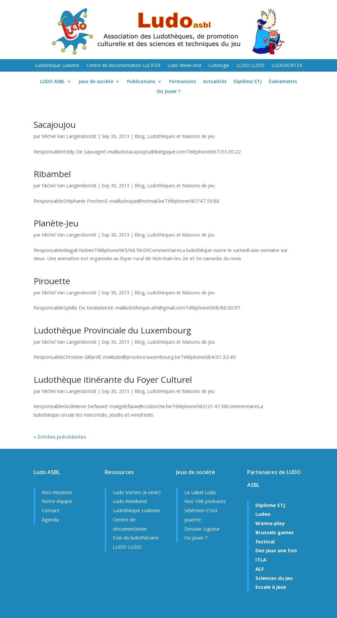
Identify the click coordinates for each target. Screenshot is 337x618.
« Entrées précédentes (60, 436)
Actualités (214, 81)
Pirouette (52, 281)
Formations (182, 81)
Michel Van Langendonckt (69, 136)
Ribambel (52, 174)
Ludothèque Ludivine (57, 65)
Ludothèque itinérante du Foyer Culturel (113, 379)
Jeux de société (96, 81)
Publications (141, 81)
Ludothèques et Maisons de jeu (181, 136)
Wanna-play (270, 523)
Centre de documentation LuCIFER (123, 65)
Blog (139, 136)
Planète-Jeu (56, 223)
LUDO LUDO (250, 65)
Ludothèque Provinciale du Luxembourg (112, 330)
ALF (259, 568)
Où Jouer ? (168, 91)
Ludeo (263, 514)
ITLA (260, 559)
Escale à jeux (270, 587)
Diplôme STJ (248, 81)
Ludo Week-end (184, 65)
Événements (283, 81)
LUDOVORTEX (287, 65)
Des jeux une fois (276, 550)
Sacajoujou (55, 124)
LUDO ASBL (52, 81)
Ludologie (218, 65)
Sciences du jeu (274, 578)
